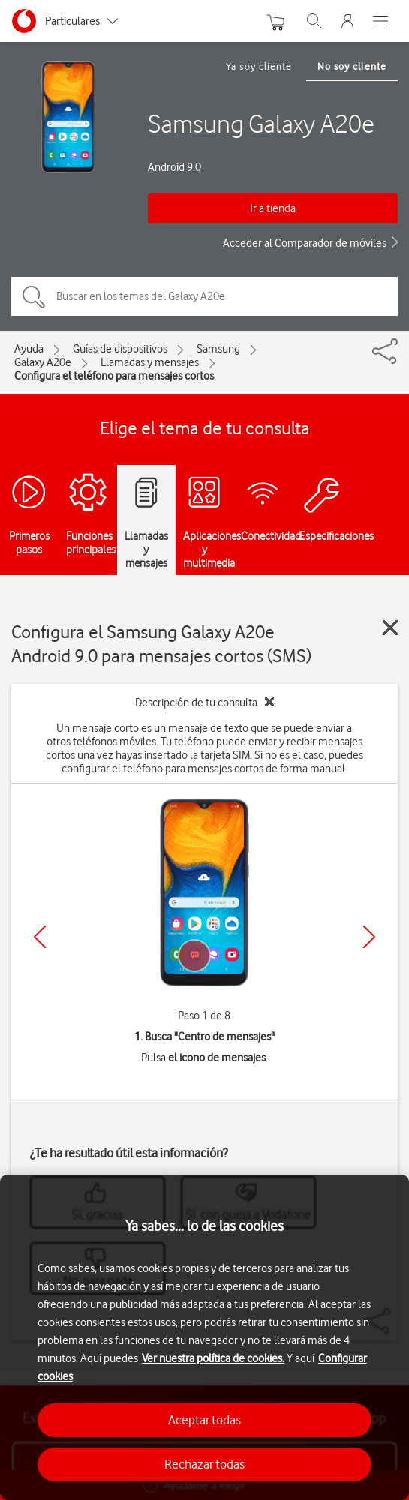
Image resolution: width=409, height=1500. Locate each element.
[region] (204, 1337)
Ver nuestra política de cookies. (213, 1358)
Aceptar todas (204, 1419)
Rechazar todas (204, 1464)
